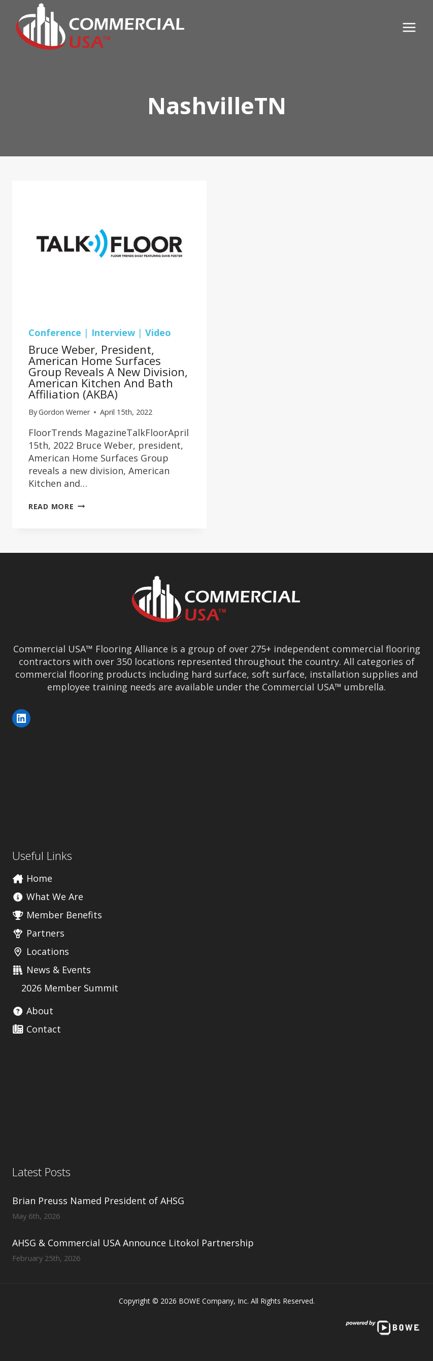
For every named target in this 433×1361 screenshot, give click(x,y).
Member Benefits (57, 915)
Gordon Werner (64, 412)
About (32, 1011)
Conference (54, 332)
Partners (38, 933)
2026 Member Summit (69, 988)
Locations (40, 951)
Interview (113, 332)
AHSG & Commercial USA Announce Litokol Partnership (133, 1243)
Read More (56, 506)
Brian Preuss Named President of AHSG (98, 1200)
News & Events (51, 970)
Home (32, 878)
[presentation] (109, 245)
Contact (36, 1029)
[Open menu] (409, 27)
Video (158, 332)
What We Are (47, 896)
